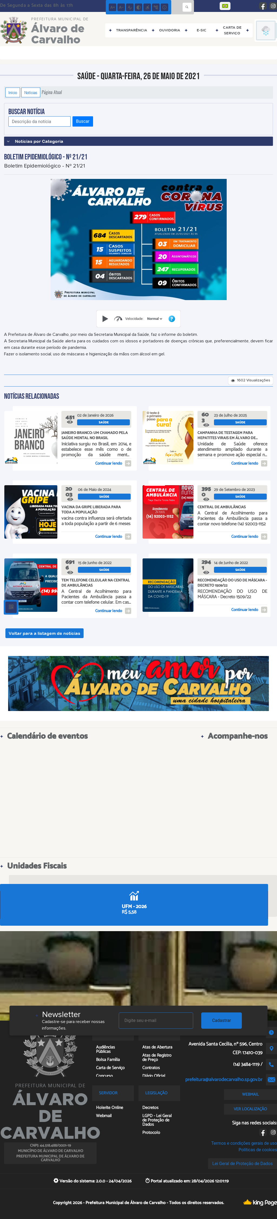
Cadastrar (221, 1020)
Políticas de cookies (258, 1149)
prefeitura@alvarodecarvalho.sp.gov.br (223, 1080)
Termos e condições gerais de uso (244, 1143)
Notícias (30, 92)
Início (12, 92)
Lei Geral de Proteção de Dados (242, 1163)
